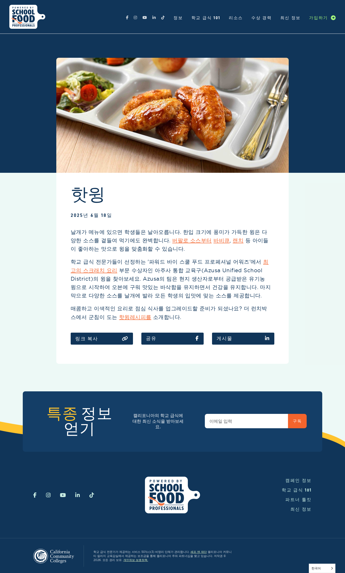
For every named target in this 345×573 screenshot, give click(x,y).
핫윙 (124, 317)
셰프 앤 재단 (198, 552)
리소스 (236, 18)
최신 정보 (290, 18)
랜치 (238, 240)
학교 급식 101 (205, 18)
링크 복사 (101, 339)
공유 (172, 339)
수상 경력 (261, 18)
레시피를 (140, 317)
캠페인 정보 (298, 480)
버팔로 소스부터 (192, 240)
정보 (178, 18)
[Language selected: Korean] (322, 568)
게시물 (243, 339)
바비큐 (221, 240)
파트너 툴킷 (298, 499)
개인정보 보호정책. (135, 560)
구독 (297, 421)
